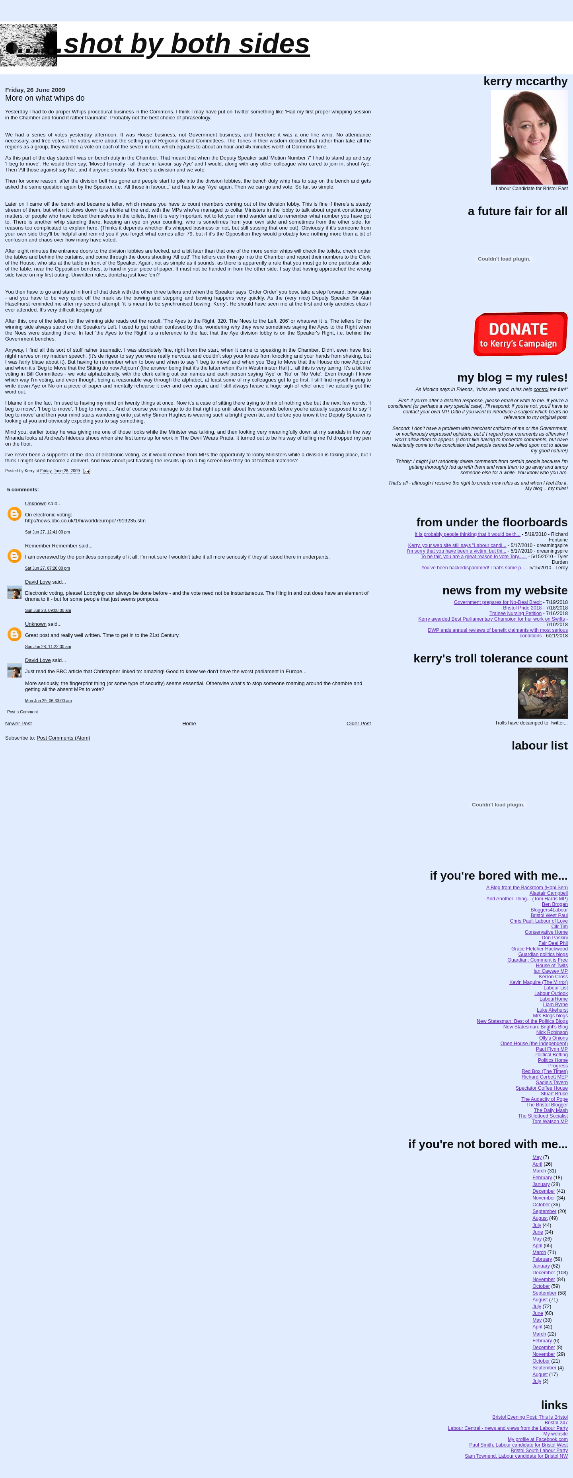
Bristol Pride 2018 (522, 608)
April (537, 1164)
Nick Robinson (552, 1032)
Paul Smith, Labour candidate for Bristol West (518, 1445)
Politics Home (553, 1060)
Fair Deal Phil (553, 943)
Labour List (556, 988)
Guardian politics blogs (543, 954)
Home (189, 723)
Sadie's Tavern (552, 1082)
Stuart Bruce (554, 1093)
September (544, 1211)
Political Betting (551, 1054)
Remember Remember (51, 546)
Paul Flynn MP (552, 1049)
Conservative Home (546, 932)
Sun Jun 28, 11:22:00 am (48, 647)
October (541, 1204)
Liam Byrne (555, 1004)
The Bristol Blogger (547, 1105)
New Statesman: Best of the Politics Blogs (522, 1021)
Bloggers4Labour (549, 910)
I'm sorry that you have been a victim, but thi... (456, 551)
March (539, 1171)
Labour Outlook (551, 993)
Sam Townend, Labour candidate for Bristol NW (516, 1456)
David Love (38, 582)
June (537, 1232)
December (543, 1191)
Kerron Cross (553, 976)
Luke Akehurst (552, 1010)
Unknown (36, 503)
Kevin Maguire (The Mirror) (538, 982)
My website (556, 1434)
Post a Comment (22, 712)
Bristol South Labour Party (539, 1450)
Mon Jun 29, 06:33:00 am (48, 701)
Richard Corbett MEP (545, 1077)
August (540, 1218)
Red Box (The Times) (545, 1071)
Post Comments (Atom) (63, 738)
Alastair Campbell (549, 893)
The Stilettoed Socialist (543, 1116)
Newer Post (18, 723)
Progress (558, 1066)
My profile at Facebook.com (538, 1439)
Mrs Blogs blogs (550, 1015)
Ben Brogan (555, 904)
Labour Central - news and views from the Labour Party (508, 1428)
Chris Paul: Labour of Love (539, 921)
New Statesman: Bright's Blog (535, 1027)
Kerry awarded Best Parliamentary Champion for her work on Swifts (491, 619)
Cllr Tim (559, 926)
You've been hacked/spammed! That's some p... (473, 568)
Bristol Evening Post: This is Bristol (530, 1417)
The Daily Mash (551, 1110)
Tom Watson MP (550, 1121)
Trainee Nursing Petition (515, 613)
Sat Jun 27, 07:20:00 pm (47, 568)
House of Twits (552, 965)
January (541, 1184)
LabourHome (554, 999)
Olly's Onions (553, 1038)
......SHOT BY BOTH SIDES (163, 43)
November (543, 1198)
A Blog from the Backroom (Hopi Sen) (527, 887)
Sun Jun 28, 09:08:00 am (48, 610)
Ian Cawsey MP (551, 971)
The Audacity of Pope (544, 1099)
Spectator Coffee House (542, 1088)
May (537, 1157)
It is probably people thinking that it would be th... (467, 534)
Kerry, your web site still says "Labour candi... (457, 545)
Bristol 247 (556, 1422)
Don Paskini (555, 938)
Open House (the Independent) (534, 1043)
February (542, 1177)
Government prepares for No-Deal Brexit (498, 602)
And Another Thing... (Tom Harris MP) (527, 899)
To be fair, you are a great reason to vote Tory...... (474, 556)
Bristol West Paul (549, 915)
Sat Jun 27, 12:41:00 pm (47, 532)
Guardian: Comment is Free (537, 960)
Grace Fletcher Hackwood (539, 949)
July (536, 1225)
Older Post (359, 723)
